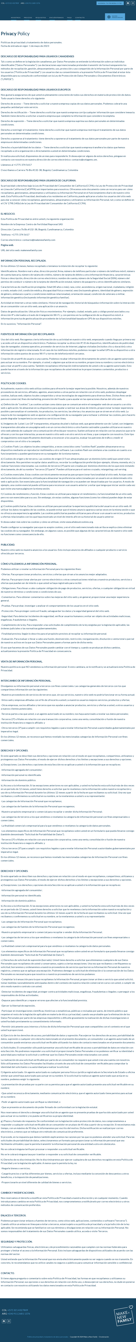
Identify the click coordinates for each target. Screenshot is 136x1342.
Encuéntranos (56, 17)
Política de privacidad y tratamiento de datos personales (47, 1337)
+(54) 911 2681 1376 (32, 3)
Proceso (28, 17)
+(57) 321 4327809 (12, 3)
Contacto (80, 17)
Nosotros (16, 17)
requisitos (41, 17)
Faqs (69, 17)
